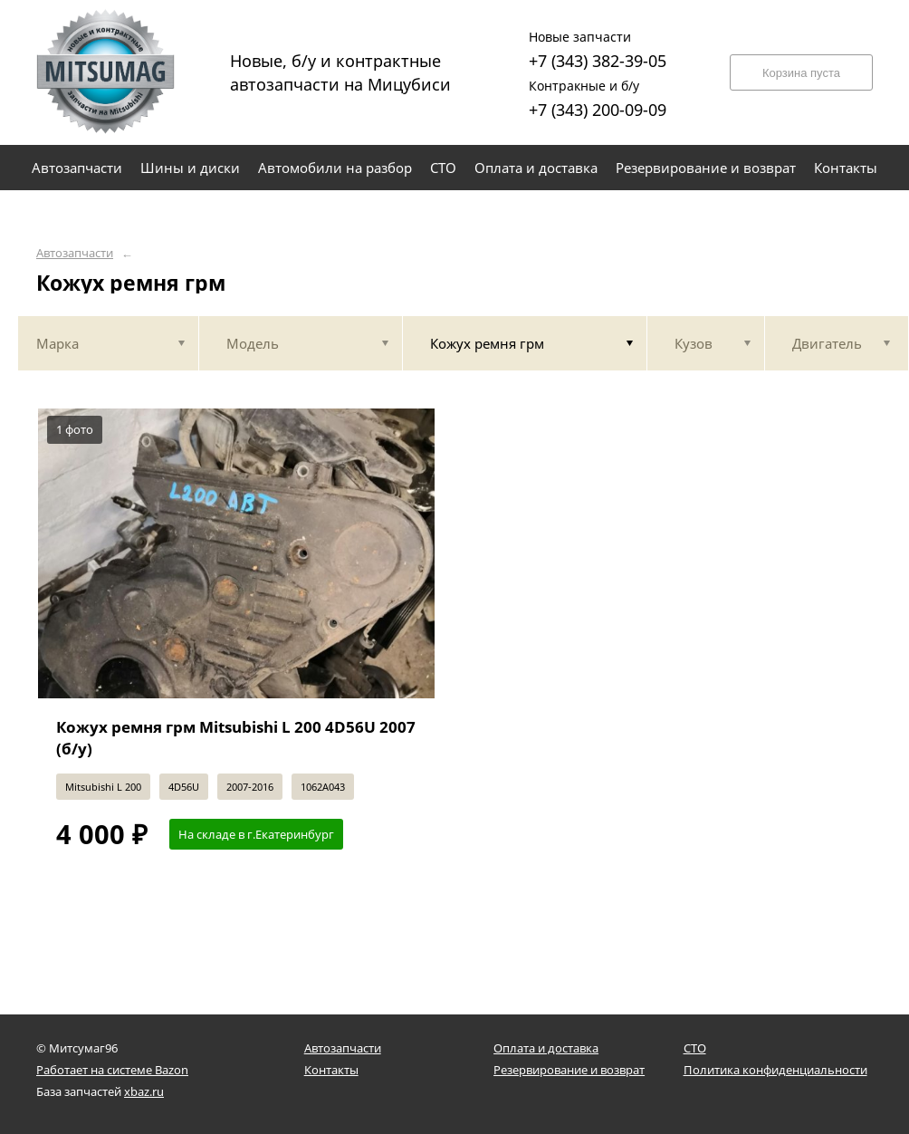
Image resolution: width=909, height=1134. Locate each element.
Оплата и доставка (545, 1048)
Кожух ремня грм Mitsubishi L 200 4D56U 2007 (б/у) (236, 737)
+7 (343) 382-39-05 (597, 48)
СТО (695, 1048)
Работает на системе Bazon (112, 1070)
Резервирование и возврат (569, 1070)
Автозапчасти (74, 253)
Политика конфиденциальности (775, 1070)
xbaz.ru (144, 1091)
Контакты (331, 1070)
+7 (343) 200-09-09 (597, 96)
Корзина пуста (801, 73)
